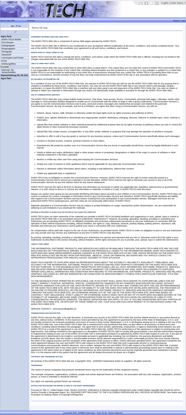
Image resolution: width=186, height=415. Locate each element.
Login (183, 20)
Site (19, 26)
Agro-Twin (6, 78)
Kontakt (31, 20)
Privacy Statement (115, 413)
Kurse (4, 61)
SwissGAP (6, 55)
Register (176, 20)
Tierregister (6, 51)
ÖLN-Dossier (7, 42)
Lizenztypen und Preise (12, 58)
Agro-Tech (6, 36)
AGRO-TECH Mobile (11, 39)
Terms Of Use (102, 413)
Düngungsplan (8, 48)
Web (12, 26)
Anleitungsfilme (8, 64)
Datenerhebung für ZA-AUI (14, 75)
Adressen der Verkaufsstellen (8, 71)
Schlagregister (8, 45)
